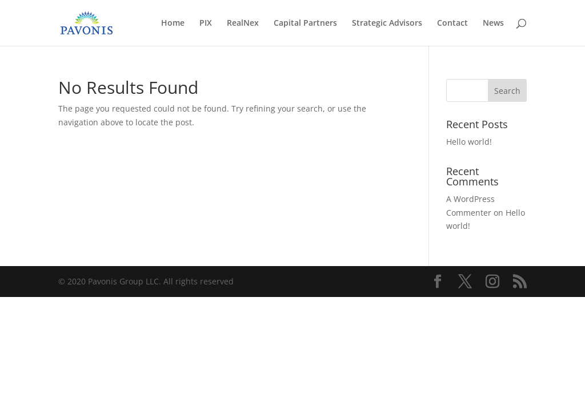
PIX (205, 23)
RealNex (243, 23)
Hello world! (469, 141)
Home (173, 23)
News (493, 23)
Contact (452, 23)
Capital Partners (305, 23)
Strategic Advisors (387, 23)
